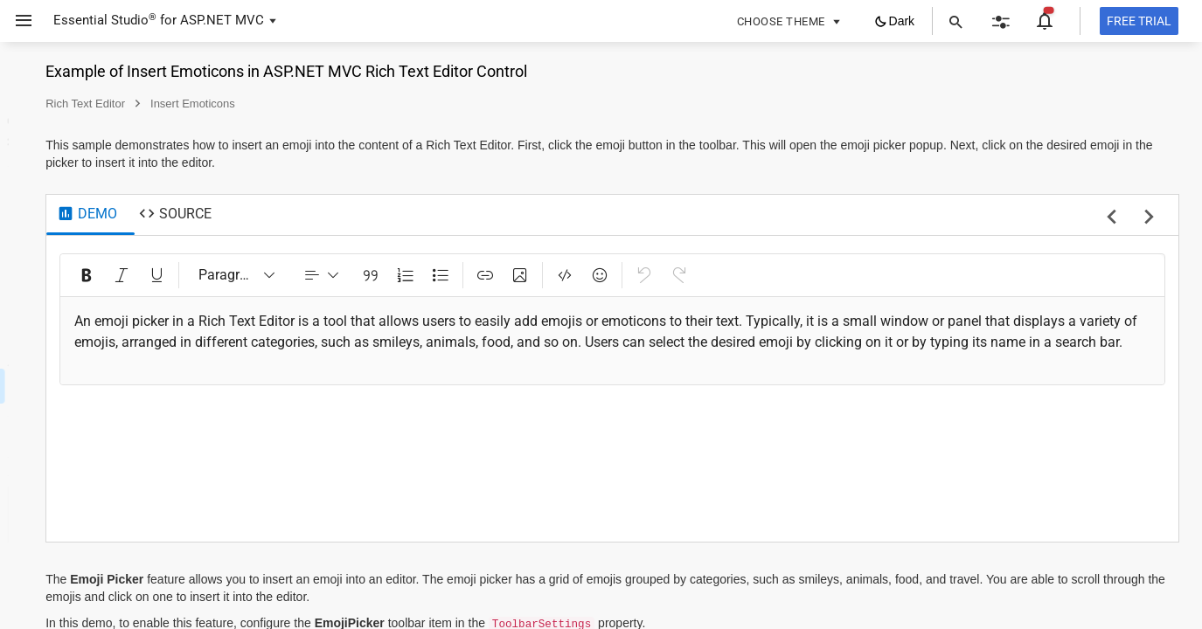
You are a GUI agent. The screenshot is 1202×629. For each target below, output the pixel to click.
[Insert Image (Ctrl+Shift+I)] (741, 275)
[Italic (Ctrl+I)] (343, 275)
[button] (17, 21)
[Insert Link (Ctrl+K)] (706, 275)
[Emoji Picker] (820, 275)
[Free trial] (1139, 21)
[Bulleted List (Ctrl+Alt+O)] (661, 275)
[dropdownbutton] (542, 275)
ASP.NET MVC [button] (222, 20)
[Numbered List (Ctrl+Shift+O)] (626, 275)
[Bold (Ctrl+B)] (308, 275)
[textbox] (723, 342)
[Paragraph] (458, 275)
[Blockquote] (591, 275)
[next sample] (1149, 218)
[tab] (309, 215)
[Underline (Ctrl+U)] (378, 275)
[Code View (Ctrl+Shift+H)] (785, 275)
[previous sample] (1111, 218)
